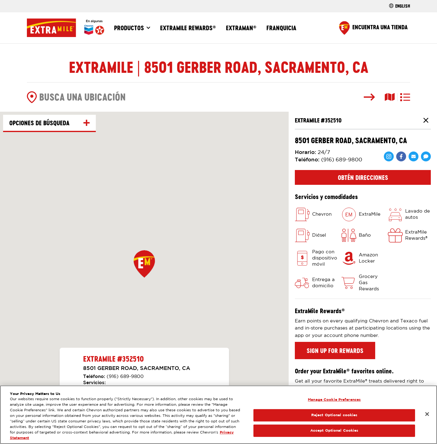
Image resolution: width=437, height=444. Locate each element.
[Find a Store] (373, 28)
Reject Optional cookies (334, 415)
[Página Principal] (65, 28)
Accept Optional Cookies (334, 430)
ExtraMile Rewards (188, 27)
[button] (144, 264)
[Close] (427, 414)
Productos (129, 27)
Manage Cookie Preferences (334, 399)
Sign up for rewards (335, 350)
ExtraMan (241, 27)
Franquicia (281, 27)
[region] (218, 414)
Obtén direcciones (363, 177)
